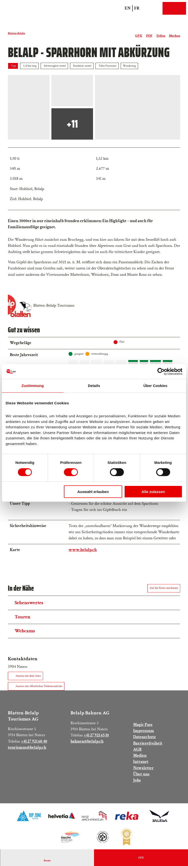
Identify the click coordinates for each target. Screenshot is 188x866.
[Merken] (174, 33)
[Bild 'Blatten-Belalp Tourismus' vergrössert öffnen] (19, 305)
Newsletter (143, 769)
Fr (137, 8)
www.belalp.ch (83, 550)
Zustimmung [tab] (33, 386)
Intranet (140, 763)
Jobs (137, 781)
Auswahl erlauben (93, 492)
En (128, 8)
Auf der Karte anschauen (164, 589)
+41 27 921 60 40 (34, 742)
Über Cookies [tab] (155, 386)
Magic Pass (143, 725)
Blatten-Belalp (16, 33)
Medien (140, 756)
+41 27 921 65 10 (96, 736)
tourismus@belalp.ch (27, 748)
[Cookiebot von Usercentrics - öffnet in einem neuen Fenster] (161, 371)
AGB (137, 750)
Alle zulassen (153, 492)
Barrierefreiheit (147, 744)
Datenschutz (144, 738)
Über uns (141, 775)
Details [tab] (94, 386)
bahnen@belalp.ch (87, 742)
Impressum (143, 732)
